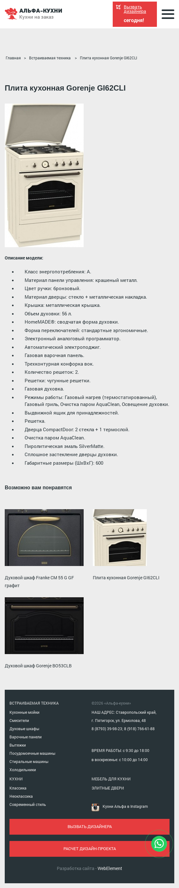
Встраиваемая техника (50, 57)
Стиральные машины (28, 761)
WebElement (110, 868)
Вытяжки (17, 745)
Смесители (19, 720)
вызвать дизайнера (90, 826)
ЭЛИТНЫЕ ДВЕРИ (108, 787)
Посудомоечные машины (32, 753)
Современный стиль (27, 804)
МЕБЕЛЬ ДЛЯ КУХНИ (111, 778)
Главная (13, 57)
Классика (18, 787)
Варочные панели (25, 736)
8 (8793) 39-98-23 (107, 728)
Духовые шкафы (24, 728)
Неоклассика (21, 796)
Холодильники (22, 769)
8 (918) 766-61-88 (139, 728)
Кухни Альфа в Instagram (125, 806)
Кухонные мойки (24, 712)
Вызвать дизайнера (135, 9)
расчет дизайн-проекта (89, 848)
